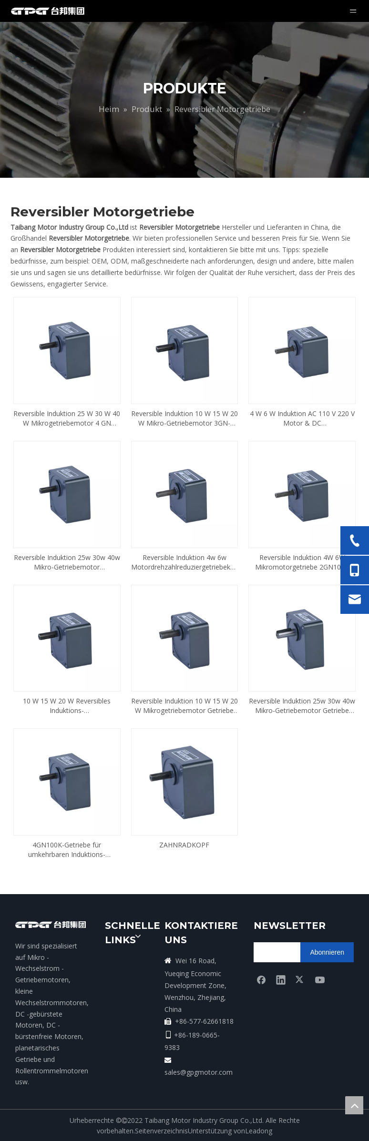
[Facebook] (261, 979)
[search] (291, 952)
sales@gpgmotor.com (198, 1072)
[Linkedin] (280, 979)
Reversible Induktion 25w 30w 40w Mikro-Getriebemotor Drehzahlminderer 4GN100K (67, 562)
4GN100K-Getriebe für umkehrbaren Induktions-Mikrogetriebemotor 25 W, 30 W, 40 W (67, 849)
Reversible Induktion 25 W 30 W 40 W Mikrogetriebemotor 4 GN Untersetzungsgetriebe (66, 418)
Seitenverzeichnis (161, 1130)
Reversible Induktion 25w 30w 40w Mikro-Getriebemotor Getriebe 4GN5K (302, 705)
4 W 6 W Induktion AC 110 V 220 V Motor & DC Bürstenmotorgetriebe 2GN (302, 418)
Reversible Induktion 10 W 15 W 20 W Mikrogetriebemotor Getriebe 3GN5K (184, 705)
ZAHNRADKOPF (184, 844)
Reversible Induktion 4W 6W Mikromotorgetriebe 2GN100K (302, 562)
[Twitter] (300, 979)
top (354, 1105)
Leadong (258, 1130)
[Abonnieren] (327, 952)
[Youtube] (320, 979)
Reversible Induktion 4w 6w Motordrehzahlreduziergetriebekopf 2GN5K (184, 562)
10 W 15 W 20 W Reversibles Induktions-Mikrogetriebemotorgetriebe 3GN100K (67, 705)
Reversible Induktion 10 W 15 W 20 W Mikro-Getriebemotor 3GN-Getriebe (184, 418)
